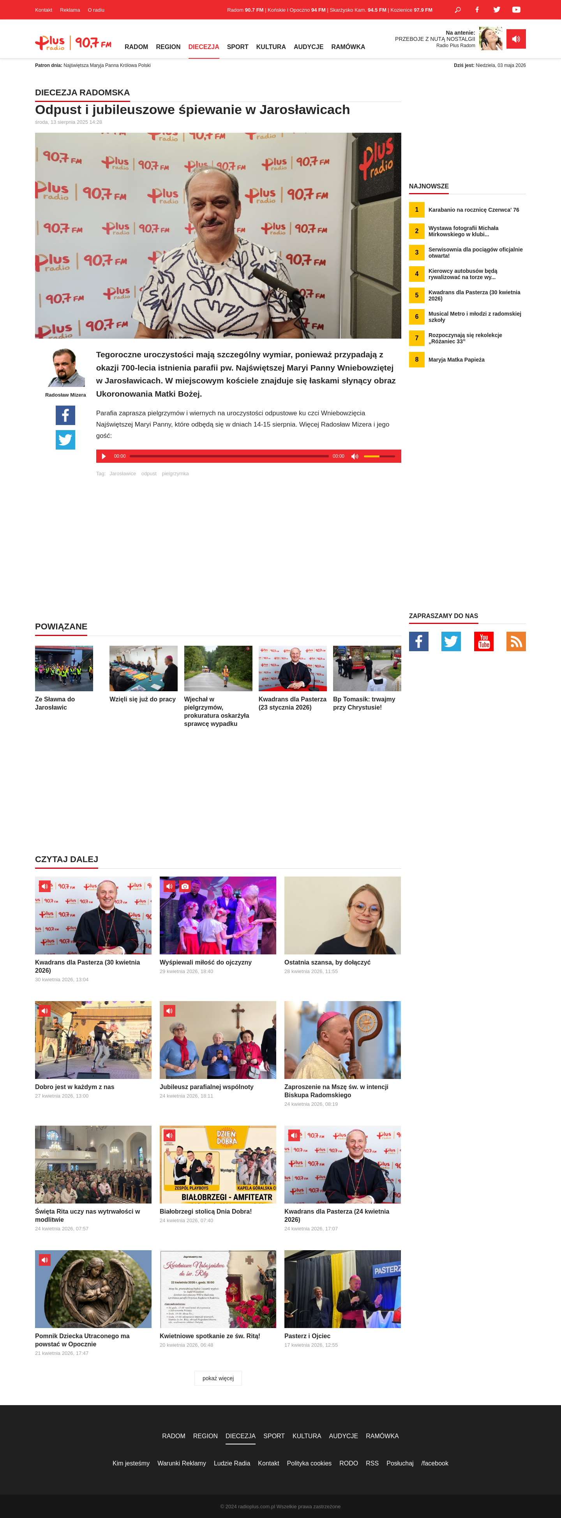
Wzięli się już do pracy (143, 674)
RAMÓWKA (348, 47)
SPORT (238, 47)
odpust (149, 473)
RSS (372, 1463)
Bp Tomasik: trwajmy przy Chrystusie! (367, 678)
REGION (168, 47)
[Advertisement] (248, 531)
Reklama (70, 10)
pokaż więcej (218, 1378)
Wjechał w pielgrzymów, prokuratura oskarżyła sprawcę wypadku (218, 686)
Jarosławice (122, 473)
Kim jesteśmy (131, 1463)
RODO (348, 1463)
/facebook (435, 1463)
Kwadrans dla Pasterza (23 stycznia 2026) (293, 678)
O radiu (96, 10)
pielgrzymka (175, 473)
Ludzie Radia (232, 1463)
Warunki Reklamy (181, 1463)
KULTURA (271, 47)
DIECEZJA (204, 47)
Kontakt (43, 10)
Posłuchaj (399, 1463)
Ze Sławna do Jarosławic (69, 678)
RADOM (136, 47)
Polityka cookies (309, 1463)
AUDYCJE (308, 47)
